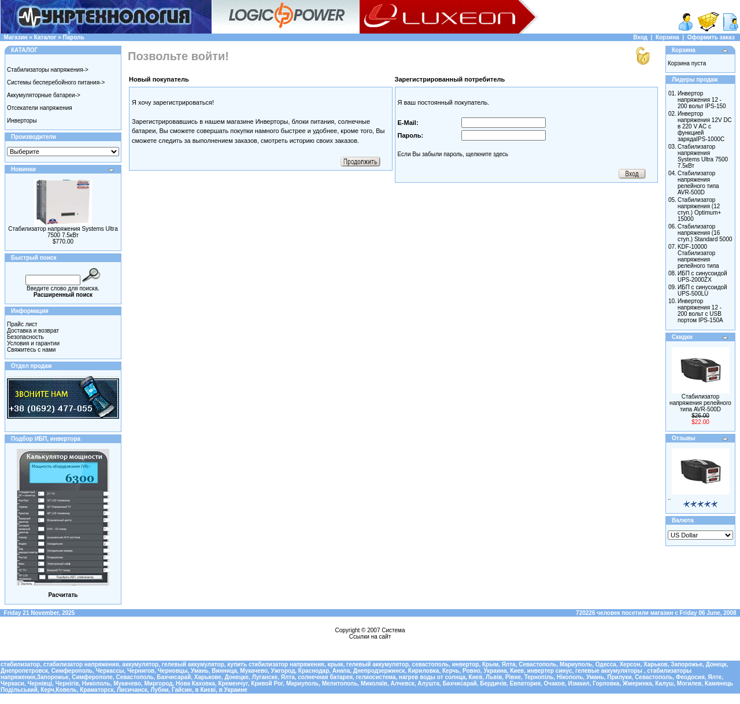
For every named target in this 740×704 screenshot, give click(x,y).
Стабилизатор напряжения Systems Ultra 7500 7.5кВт (62, 232)
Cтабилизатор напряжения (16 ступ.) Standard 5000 (705, 232)
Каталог (45, 37)
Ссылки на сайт (370, 636)
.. (669, 498)
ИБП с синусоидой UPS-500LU (702, 290)
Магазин (16, 37)
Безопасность (25, 337)
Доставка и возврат (33, 330)
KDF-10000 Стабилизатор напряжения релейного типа (698, 256)
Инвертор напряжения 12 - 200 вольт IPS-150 (702, 99)
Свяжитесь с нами (31, 350)
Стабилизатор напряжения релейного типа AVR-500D (698, 183)
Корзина (667, 37)
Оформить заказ (711, 37)
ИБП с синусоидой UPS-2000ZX (702, 276)
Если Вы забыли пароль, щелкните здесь (453, 154)
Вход (640, 37)
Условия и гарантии (33, 343)
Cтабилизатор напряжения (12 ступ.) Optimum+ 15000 (699, 209)
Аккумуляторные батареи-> (43, 95)
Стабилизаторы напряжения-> (47, 70)
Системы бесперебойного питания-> (56, 82)
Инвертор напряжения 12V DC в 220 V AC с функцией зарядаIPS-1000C (705, 126)
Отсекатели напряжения (39, 108)
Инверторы (22, 120)
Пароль (73, 37)
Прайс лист (22, 324)
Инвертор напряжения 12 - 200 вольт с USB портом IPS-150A (700, 310)
